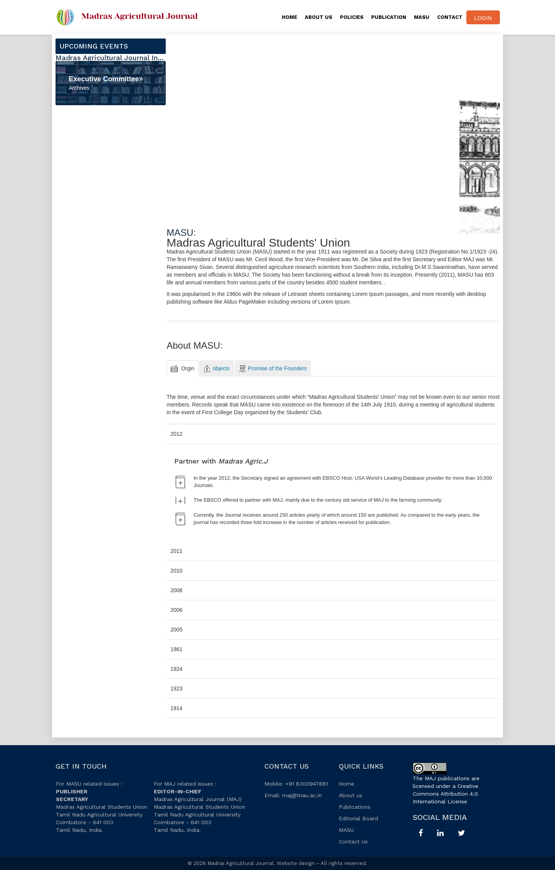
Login (483, 18)
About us (350, 795)
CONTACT (449, 17)
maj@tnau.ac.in (302, 795)
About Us (318, 17)
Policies (351, 17)
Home (289, 17)
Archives (79, 88)
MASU (421, 17)
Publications (354, 807)
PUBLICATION (388, 17)
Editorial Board (358, 818)
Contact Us (353, 841)
